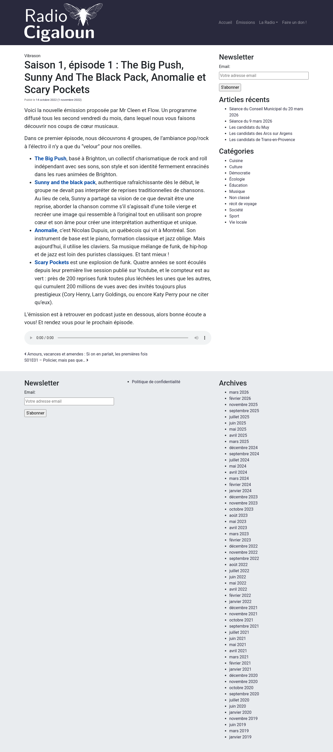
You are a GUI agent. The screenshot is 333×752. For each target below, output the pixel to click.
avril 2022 (238, 589)
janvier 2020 (240, 712)
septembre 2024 (244, 453)
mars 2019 (239, 730)
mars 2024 (239, 478)
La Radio (267, 22)
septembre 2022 (244, 558)
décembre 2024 (243, 447)
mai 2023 (237, 521)
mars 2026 (239, 392)
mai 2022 (237, 583)
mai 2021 (237, 644)
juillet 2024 (239, 460)
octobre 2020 (241, 687)
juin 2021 (237, 638)
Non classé (239, 197)
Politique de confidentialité (156, 381)
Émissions (245, 22)
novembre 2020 (243, 681)
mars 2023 (239, 533)
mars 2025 (239, 441)
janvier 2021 (240, 669)
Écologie (237, 179)
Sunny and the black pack (65, 182)
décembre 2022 (243, 546)
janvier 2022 (240, 601)
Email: (224, 66)
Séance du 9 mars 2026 (250, 121)
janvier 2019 (240, 737)
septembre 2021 (244, 626)
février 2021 (240, 663)
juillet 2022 (239, 570)
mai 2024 (237, 466)
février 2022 (240, 595)
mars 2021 (239, 657)
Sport (234, 216)
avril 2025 (238, 435)
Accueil (225, 22)
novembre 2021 (243, 613)
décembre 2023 (243, 496)
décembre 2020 (243, 675)
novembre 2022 (243, 552)
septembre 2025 (244, 410)
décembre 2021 (243, 607)
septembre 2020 (244, 693)
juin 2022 (237, 577)
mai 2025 (237, 429)
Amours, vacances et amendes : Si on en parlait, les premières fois (86, 354)
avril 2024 (238, 472)
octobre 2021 (241, 620)
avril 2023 (238, 527)
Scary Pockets (52, 262)
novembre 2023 (243, 503)
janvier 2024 (240, 490)
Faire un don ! (294, 22)
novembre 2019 (243, 718)
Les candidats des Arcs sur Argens (260, 133)
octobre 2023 (241, 509)
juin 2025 (237, 423)
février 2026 (240, 398)
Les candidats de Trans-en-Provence (262, 139)
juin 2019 (237, 724)
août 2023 (238, 515)
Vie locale (238, 222)
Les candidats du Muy (249, 127)
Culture (235, 166)
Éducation (238, 185)
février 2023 (240, 540)
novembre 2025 (243, 404)
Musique (237, 191)
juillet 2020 (239, 700)
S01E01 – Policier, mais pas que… (56, 360)
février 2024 (240, 484)
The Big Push (50, 158)
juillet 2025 (239, 416)
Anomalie (46, 230)
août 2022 (238, 564)
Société (236, 209)
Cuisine (236, 160)
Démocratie (239, 173)
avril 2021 (238, 650)
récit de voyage (243, 203)
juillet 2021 (239, 632)
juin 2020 (237, 706)
